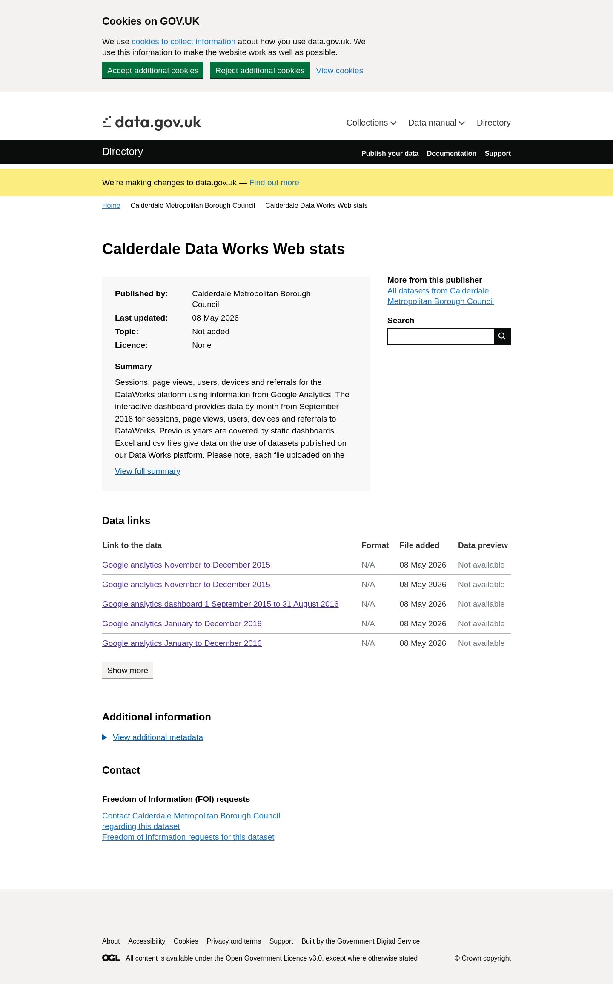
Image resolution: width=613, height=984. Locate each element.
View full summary (147, 471)
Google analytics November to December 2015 (186, 564)
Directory (494, 122)
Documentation (451, 153)
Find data (502, 336)
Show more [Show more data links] (127, 670)
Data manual (433, 122)
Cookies (186, 941)
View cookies (340, 70)
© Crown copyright (483, 958)
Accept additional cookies (152, 70)
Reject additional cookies (259, 70)
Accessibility (146, 941)
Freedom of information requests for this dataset (188, 836)
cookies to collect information (183, 41)
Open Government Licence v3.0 (274, 958)
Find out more (274, 182)
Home (111, 205)
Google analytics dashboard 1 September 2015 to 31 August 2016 (220, 604)
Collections (368, 122)
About (111, 941)
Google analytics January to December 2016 (182, 623)
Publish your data (389, 153)
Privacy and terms (233, 941)
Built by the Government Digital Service (360, 941)
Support (498, 153)
